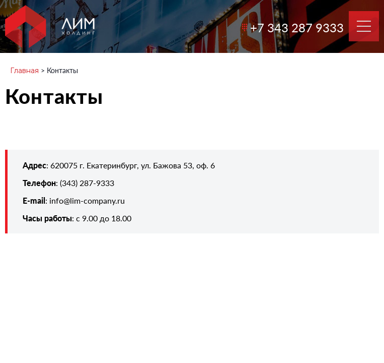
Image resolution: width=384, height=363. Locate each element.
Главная (24, 70)
